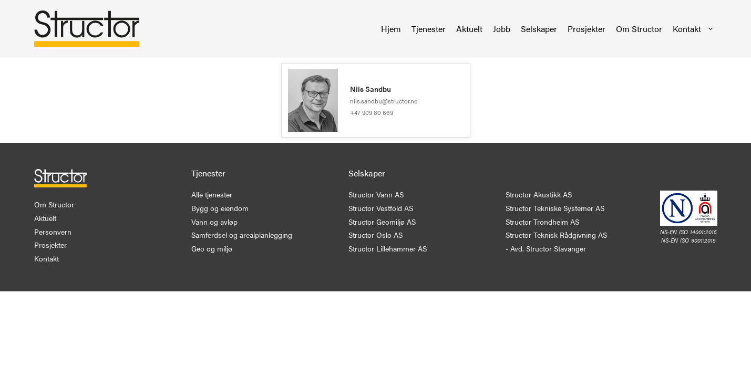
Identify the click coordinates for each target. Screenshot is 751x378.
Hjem (391, 29)
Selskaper (539, 29)
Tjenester (428, 29)
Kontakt (694, 28)
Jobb (501, 29)
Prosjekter (586, 29)
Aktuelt (469, 29)
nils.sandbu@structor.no (384, 101)
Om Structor (639, 29)
